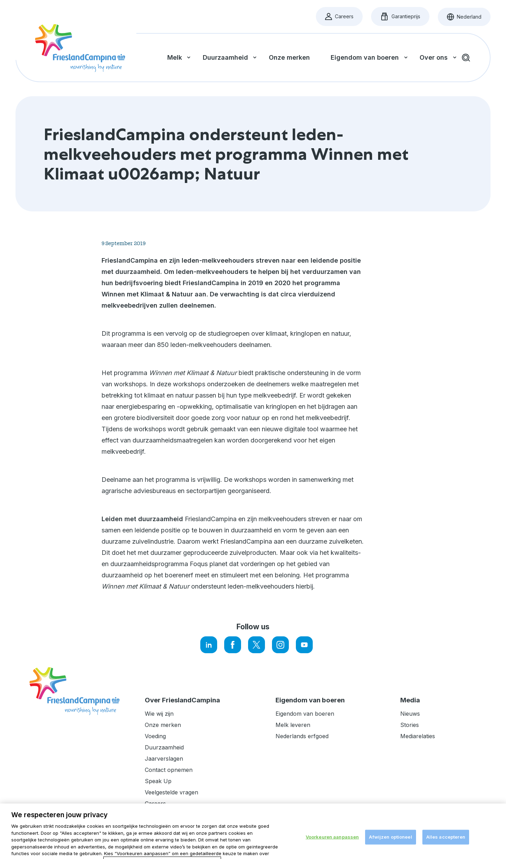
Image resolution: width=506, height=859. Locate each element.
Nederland (469, 18)
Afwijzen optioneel (390, 846)
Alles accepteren (445, 846)
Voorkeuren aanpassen (332, 846)
